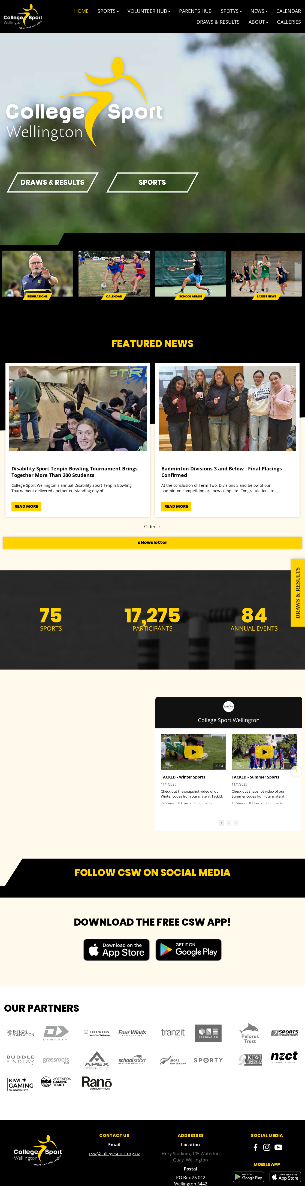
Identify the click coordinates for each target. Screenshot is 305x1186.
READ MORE (26, 506)
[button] (296, 771)
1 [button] (221, 823)
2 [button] (228, 823)
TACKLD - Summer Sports (255, 777)
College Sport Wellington (228, 720)
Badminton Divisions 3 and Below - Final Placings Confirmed (221, 471)
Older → (152, 527)
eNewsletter (152, 542)
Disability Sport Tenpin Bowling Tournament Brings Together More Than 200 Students (74, 471)
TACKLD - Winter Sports (183, 777)
